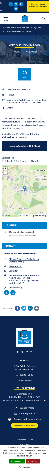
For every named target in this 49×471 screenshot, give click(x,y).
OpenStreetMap (39, 215)
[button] (24, 188)
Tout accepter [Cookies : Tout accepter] (17, 461)
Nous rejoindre (27, 413)
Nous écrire (24, 380)
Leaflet (24, 215)
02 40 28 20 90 (15, 266)
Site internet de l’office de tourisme (38, 6)
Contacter (13, 270)
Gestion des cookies (24, 439)
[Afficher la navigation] (5, 18)
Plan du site (25, 444)
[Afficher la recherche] (43, 18)
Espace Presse (27, 407)
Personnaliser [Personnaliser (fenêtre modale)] (25, 467)
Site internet (15, 287)
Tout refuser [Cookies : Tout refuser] (33, 461)
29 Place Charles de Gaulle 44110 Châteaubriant (24, 260)
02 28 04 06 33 (24, 375)
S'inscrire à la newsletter (24, 425)
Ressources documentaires (27, 419)
